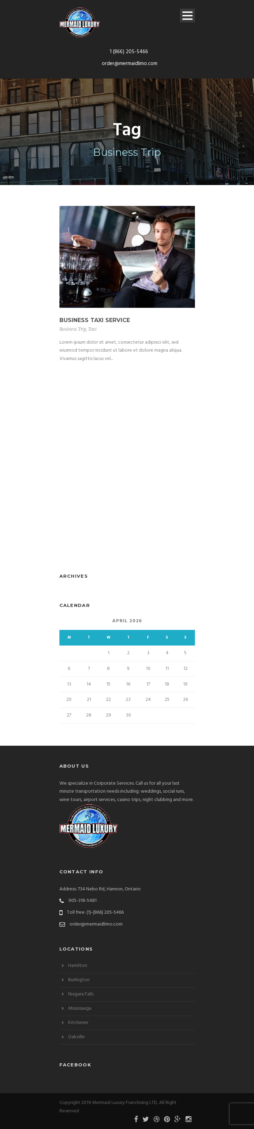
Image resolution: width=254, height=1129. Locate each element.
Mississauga (79, 1008)
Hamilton (77, 966)
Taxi (92, 329)
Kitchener (78, 1023)
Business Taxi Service (94, 320)
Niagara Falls (80, 994)
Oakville (76, 1037)
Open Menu (187, 15)
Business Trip (72, 329)
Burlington (79, 980)
